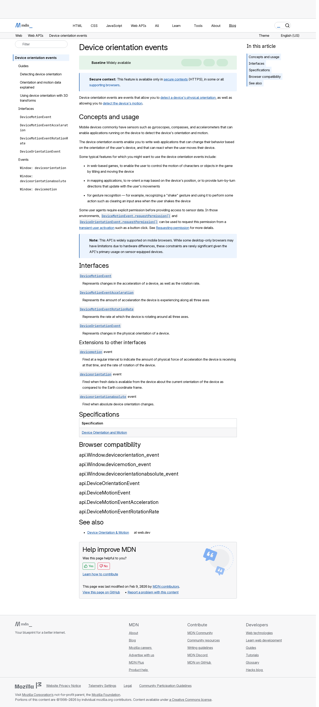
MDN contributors (166, 586)
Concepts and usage (264, 57)
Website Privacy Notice (63, 686)
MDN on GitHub (199, 662)
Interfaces (256, 63)
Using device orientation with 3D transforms (44, 97)
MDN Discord (197, 655)
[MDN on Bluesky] (24, 656)
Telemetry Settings (102, 686)
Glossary (252, 662)
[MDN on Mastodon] (39, 656)
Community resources (203, 640)
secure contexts (176, 79)
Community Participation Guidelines (165, 686)
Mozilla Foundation (106, 695)
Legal (128, 686)
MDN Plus (136, 662)
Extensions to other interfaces (112, 342)
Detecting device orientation (41, 74)
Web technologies (259, 633)
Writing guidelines (200, 648)
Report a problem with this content (153, 592)
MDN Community (200, 633)
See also (255, 83)
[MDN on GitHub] (17, 656)
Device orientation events (36, 58)
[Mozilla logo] (28, 685)
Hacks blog (255, 670)
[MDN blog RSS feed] (47, 656)
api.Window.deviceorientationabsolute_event (128, 474)
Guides (251, 648)
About (133, 633)
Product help (139, 670)
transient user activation (96, 228)
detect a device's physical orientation (188, 97)
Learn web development (264, 640)
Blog (232, 25)
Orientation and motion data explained (40, 84)
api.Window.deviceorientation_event (119, 455)
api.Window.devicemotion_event (115, 464)
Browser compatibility (265, 77)
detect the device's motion (122, 103)
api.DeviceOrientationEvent (109, 483)
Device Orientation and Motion (104, 432)
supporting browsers (104, 85)
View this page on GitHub (101, 592)
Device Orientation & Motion (108, 532)
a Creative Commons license (190, 700)
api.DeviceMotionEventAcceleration (119, 502)
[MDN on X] (32, 656)
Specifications (259, 70)
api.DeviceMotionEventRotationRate (119, 512)
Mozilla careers (140, 648)
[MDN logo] (23, 624)
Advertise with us (141, 655)
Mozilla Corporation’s (38, 695)
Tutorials (252, 655)
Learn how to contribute (100, 574)
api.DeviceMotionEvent (104, 493)
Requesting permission (172, 228)
